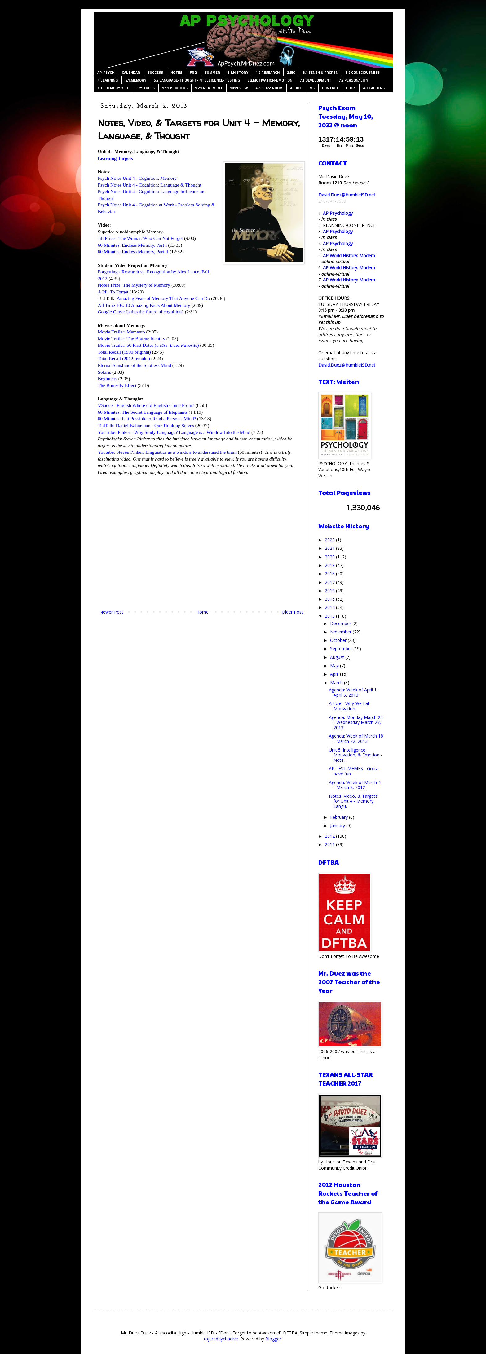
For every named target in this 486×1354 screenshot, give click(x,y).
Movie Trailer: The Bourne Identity (132, 338)
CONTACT (330, 88)
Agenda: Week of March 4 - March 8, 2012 (355, 785)
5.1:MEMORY (135, 80)
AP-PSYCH (105, 72)
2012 (330, 836)
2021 (330, 548)
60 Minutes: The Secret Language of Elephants (143, 412)
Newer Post (111, 612)
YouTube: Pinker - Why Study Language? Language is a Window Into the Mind (174, 432)
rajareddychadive (221, 1339)
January (338, 825)
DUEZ (351, 88)
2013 (330, 616)
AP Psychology (338, 213)
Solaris (104, 372)
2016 (330, 590)
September (341, 648)
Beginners (107, 378)
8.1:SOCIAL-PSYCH (113, 88)
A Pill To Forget (113, 291)
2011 (330, 844)
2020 (330, 557)
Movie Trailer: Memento (121, 331)
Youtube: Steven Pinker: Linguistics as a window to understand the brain (167, 452)
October (339, 640)
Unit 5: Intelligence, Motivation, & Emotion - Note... (355, 755)
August (337, 657)
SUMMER (212, 72)
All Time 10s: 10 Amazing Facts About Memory (144, 305)
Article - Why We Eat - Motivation (350, 706)
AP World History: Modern (349, 255)
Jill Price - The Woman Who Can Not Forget (140, 238)
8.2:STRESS (145, 88)
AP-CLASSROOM (269, 88)
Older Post (292, 612)
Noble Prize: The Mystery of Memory (134, 285)
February (339, 817)
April (335, 674)
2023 (330, 540)
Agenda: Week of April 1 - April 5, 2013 (354, 692)
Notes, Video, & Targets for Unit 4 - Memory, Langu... (353, 801)
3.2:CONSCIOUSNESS (363, 72)
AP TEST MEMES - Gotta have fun (353, 771)
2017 (330, 582)
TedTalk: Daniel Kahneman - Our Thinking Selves (146, 425)
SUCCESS (155, 72)
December (341, 623)
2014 (330, 607)
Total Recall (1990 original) (124, 352)
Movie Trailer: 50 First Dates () (148, 345)
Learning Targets (115, 158)
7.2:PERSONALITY (353, 80)
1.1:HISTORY (238, 72)
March (337, 683)
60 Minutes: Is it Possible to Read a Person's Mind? (147, 418)
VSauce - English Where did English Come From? (146, 405)
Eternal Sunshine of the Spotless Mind (134, 365)
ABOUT (296, 88)
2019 (330, 565)
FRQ (193, 72)
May (335, 665)
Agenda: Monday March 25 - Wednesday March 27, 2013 (356, 722)
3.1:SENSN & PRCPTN (320, 72)
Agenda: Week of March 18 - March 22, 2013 (356, 738)
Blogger (273, 1339)
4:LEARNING (108, 80)
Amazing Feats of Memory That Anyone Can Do (163, 298)
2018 (330, 573)
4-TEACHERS (374, 88)
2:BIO (291, 72)
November (341, 632)
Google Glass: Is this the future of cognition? (141, 311)
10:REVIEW (239, 88)
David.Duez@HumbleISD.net (346, 195)
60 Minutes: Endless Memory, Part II (133, 251)
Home (202, 612)
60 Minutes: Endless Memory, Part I (132, 245)
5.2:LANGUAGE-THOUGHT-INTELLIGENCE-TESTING (197, 80)
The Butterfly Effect (117, 385)
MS (312, 88)
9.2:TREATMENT (209, 88)
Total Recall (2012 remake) (124, 358)
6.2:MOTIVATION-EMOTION (269, 80)
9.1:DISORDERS (175, 88)
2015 (330, 599)
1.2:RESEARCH (268, 72)
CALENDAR (131, 72)
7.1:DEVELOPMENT (315, 80)
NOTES (176, 72)
